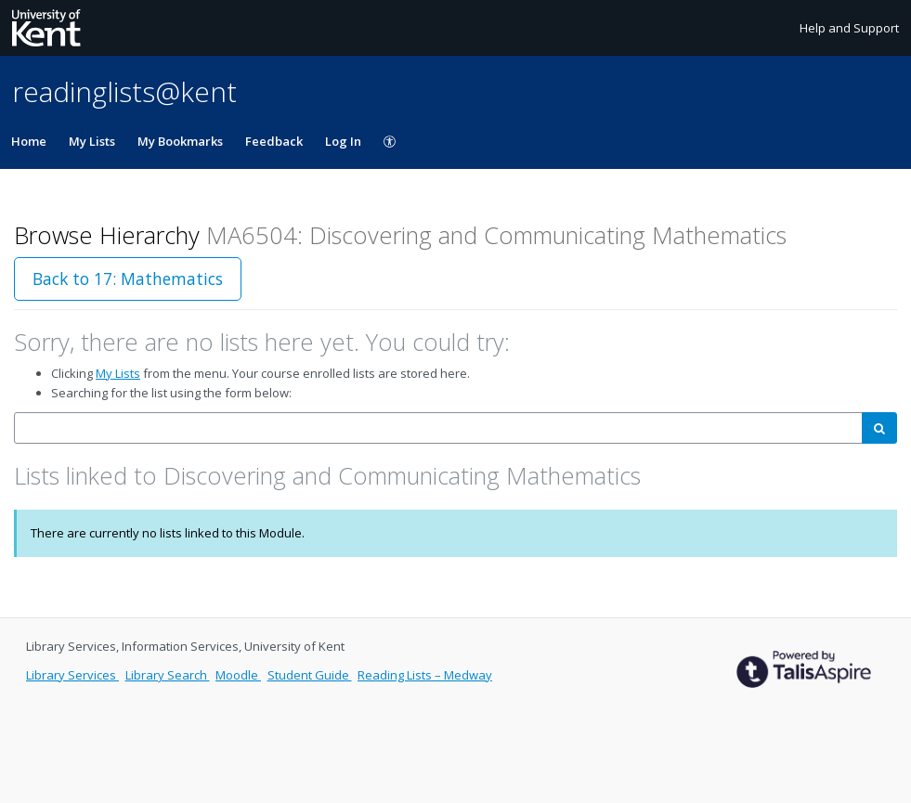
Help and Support (849, 27)
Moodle (238, 675)
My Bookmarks (180, 141)
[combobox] (438, 428)
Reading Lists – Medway (425, 675)
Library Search (167, 675)
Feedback (274, 141)
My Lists (92, 141)
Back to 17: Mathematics (128, 278)
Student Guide (309, 675)
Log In (343, 141)
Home (28, 141)
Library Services (72, 675)
